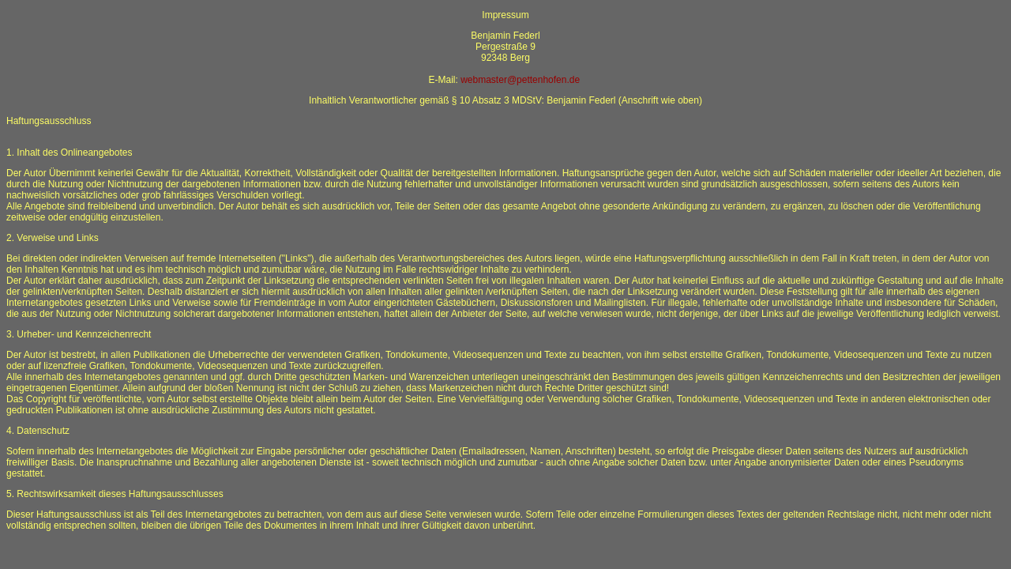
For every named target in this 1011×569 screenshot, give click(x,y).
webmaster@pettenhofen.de (520, 79)
